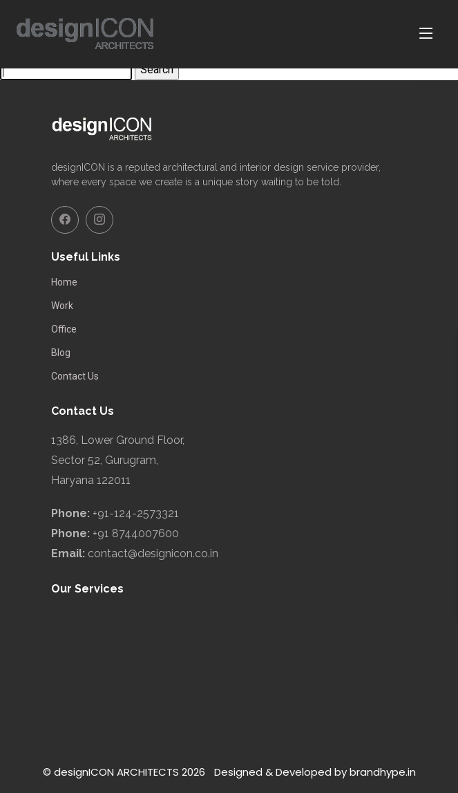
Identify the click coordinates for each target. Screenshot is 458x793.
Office (64, 329)
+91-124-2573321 (136, 513)
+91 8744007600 (136, 533)
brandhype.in (383, 772)
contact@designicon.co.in (153, 553)
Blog (60, 352)
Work (62, 305)
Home (64, 282)
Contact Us (75, 376)
